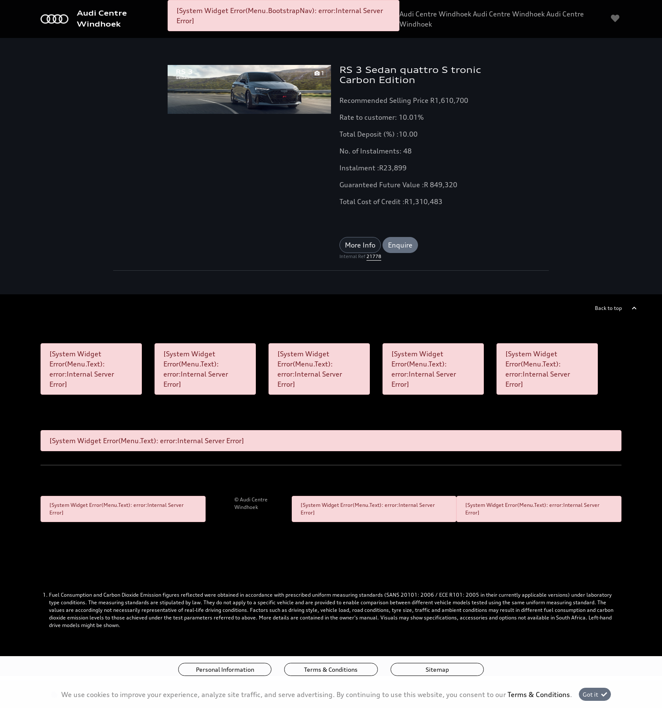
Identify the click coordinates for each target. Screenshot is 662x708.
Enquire (400, 245)
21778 (373, 256)
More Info (360, 245)
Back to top (608, 308)
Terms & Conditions (331, 669)
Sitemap (437, 669)
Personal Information (225, 669)
